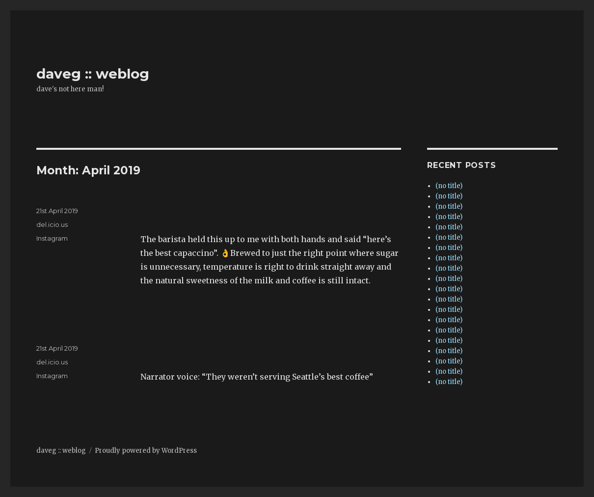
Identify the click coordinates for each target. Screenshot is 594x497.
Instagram (52, 238)
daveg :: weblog (92, 73)
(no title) (448, 186)
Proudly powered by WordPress (146, 450)
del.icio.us (52, 224)
